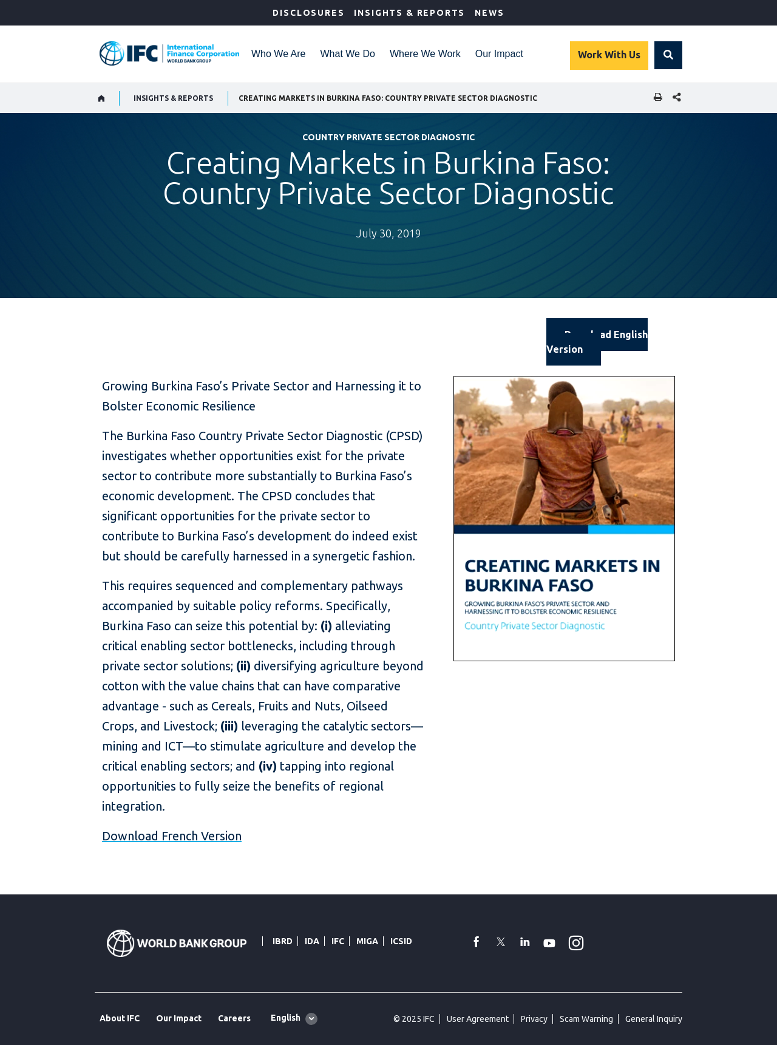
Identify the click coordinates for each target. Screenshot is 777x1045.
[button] (668, 55)
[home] (102, 98)
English (285, 1018)
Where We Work (425, 54)
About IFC (120, 1018)
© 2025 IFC (414, 1019)
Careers (234, 1018)
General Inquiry (653, 1019)
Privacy (534, 1019)
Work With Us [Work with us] (609, 54)
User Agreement (478, 1019)
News (489, 13)
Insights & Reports (409, 13)
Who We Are (278, 54)
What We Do (348, 54)
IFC (337, 941)
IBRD (283, 941)
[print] (654, 98)
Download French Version (172, 836)
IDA (312, 941)
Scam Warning (586, 1019)
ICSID (401, 941)
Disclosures (308, 13)
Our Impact (499, 54)
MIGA (367, 941)
